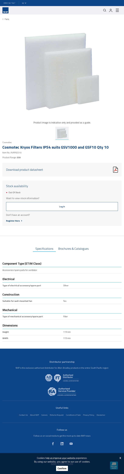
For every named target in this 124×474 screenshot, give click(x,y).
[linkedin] (62, 443)
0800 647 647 (9, 3)
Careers (44, 414)
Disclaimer (101, 414)
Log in (62, 206)
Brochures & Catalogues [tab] (73, 248)
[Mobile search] (104, 10)
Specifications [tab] (44, 248)
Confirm (62, 468)
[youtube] (71, 443)
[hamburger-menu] (117, 10)
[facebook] (52, 443)
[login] (110, 10)
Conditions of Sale (73, 414)
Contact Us (23, 414)
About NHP (34, 414)
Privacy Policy (88, 414)
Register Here (14, 220)
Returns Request (57, 414)
